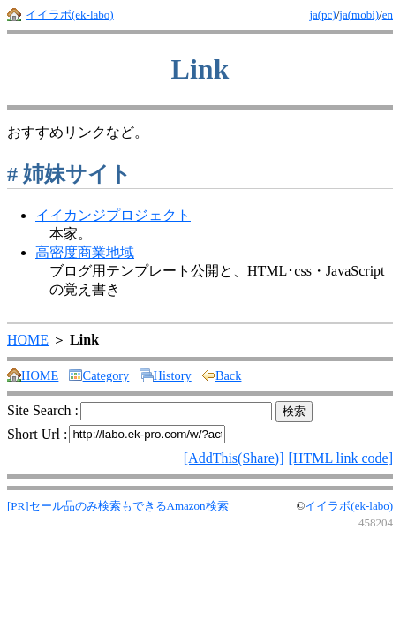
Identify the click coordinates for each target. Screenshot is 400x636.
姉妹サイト (69, 174)
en (387, 14)
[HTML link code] (341, 458)
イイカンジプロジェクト (113, 215)
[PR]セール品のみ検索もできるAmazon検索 (118, 505)
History (166, 375)
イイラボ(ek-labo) (70, 14)
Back (221, 375)
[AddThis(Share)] (234, 458)
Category (99, 375)
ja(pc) (322, 14)
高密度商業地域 (84, 252)
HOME (28, 339)
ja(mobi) (359, 14)
